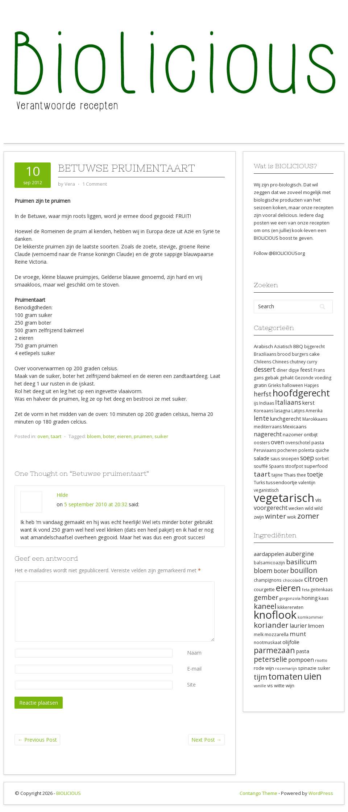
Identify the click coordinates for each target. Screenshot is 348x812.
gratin (260, 385)
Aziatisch (283, 346)
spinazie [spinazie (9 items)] (307, 668)
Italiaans (288, 402)
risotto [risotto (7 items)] (321, 660)
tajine (277, 475)
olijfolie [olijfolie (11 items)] (290, 642)
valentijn (306, 482)
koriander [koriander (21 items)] (271, 625)
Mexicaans (295, 426)
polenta (306, 450)
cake (314, 354)
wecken (296, 508)
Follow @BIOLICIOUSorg (279, 253)
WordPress (320, 793)
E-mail (194, 668)
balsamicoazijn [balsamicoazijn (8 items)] (269, 562)
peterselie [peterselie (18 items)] (270, 659)
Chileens (262, 362)
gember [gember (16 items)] (266, 597)
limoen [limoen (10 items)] (316, 625)
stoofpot (294, 466)
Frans (319, 370)
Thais (290, 474)
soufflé (261, 466)
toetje (315, 474)
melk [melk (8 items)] (259, 634)
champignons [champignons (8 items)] (268, 580)
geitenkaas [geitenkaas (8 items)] (322, 589)
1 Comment (94, 184)
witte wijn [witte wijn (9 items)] (284, 685)
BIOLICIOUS (68, 793)
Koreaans (263, 411)
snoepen (290, 459)
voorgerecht (270, 508)
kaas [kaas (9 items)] (324, 598)
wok (291, 517)
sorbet (322, 459)
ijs (256, 403)
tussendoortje (281, 482)
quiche (322, 450)
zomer (308, 516)
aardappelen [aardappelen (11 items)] (269, 553)
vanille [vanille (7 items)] (260, 685)
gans (259, 378)
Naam (194, 652)
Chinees (280, 362)
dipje (294, 370)
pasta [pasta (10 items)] (302, 651)
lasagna (282, 411)
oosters (262, 443)
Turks (259, 482)
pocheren (287, 450)
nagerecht (268, 434)
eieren (124, 436)
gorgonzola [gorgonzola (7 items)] (290, 598)
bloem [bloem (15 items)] (263, 570)
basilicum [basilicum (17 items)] (301, 561)
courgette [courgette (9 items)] (264, 589)
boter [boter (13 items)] (281, 571)
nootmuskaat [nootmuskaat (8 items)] (267, 642)
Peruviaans (265, 450)
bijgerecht (314, 346)
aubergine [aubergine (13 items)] (299, 554)
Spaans (276, 466)
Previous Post (37, 739)
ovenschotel (297, 443)
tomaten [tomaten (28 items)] (285, 676)
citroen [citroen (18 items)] (316, 579)
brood (284, 354)
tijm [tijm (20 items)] (260, 677)
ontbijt (311, 434)
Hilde (62, 494)
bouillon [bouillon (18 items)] (303, 570)
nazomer (293, 434)
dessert (265, 369)
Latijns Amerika (307, 411)
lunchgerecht (285, 418)
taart (56, 436)
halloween (292, 385)
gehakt (287, 378)
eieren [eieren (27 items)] (288, 588)
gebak (272, 377)
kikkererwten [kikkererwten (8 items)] (290, 607)
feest (306, 369)
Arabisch (263, 346)
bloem (94, 436)
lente (261, 418)
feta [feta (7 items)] (306, 589)
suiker (161, 436)
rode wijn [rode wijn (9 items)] (264, 668)
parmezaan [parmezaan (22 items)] (274, 650)
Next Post (206, 739)
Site (191, 684)
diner (282, 370)
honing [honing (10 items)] (310, 597)
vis (318, 499)
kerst (308, 402)
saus (275, 459)
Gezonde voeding (313, 378)
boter (109, 436)
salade (261, 458)
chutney (298, 362)
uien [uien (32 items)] (313, 676)
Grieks (274, 385)
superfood (316, 466)
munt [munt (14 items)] (298, 634)
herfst (263, 393)
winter (275, 515)
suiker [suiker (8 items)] (324, 668)
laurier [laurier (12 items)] (298, 626)
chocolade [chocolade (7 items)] (293, 580)
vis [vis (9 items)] (270, 685)
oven (43, 436)
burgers (300, 354)
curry (312, 362)
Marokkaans (314, 419)
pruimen (143, 436)
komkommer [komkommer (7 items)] (310, 617)
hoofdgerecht (301, 393)
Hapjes (311, 385)
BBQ (298, 346)
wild (309, 508)
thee (301, 475)
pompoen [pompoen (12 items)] (301, 660)
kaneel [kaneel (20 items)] (265, 606)
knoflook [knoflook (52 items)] (275, 614)
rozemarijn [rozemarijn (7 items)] (286, 668)
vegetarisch (284, 497)
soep (307, 457)
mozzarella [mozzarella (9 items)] (277, 634)
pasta (317, 442)
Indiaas (266, 403)
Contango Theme (258, 793)
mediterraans (268, 427)
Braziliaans (265, 354)
